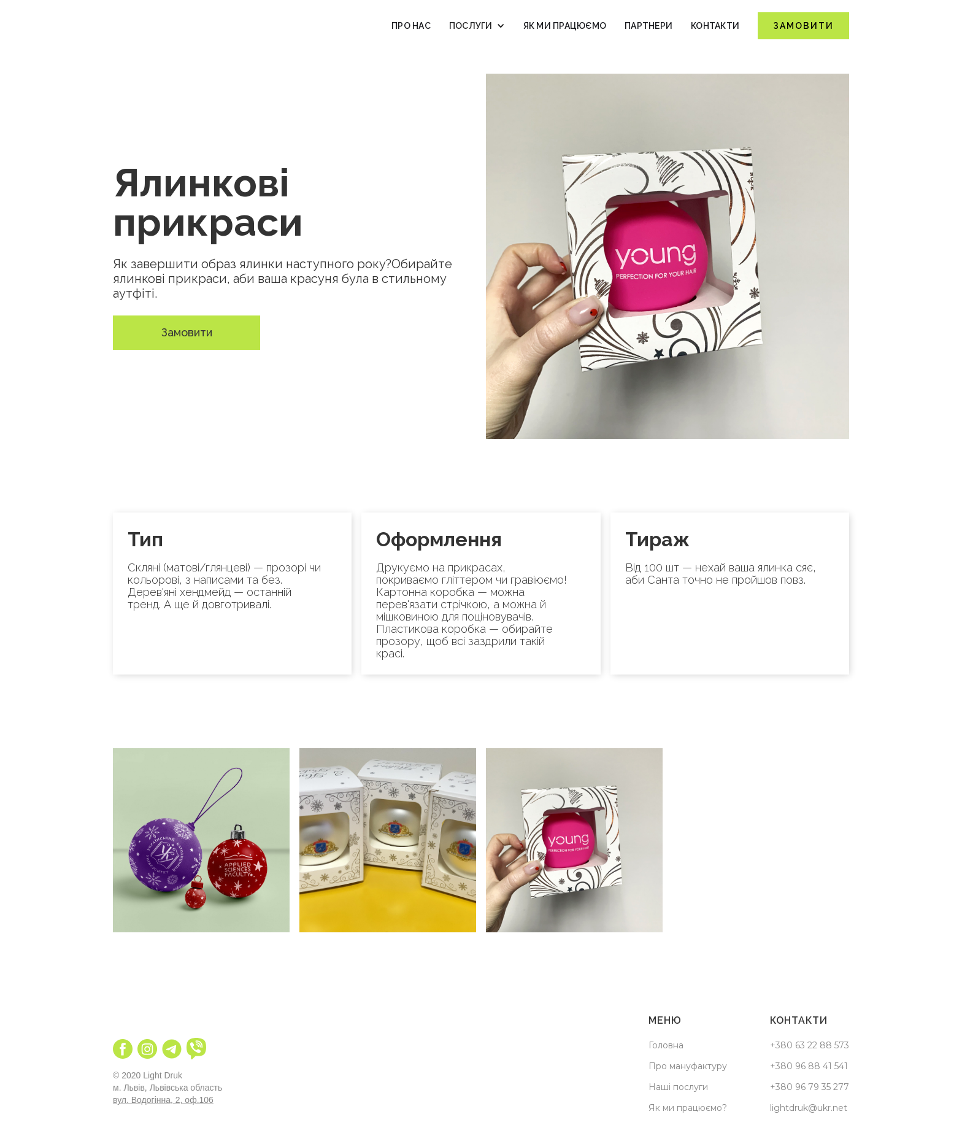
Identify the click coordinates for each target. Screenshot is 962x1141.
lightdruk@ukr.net (808, 1108)
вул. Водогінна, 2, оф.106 (163, 1100)
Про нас (411, 26)
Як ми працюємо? (687, 1108)
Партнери (648, 26)
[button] (477, 26)
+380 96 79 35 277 (809, 1087)
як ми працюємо (565, 26)
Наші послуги (678, 1087)
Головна (665, 1045)
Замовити (803, 26)
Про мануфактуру (687, 1066)
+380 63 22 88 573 (809, 1045)
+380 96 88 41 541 (809, 1066)
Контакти (715, 26)
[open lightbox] (201, 840)
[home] (162, 26)
